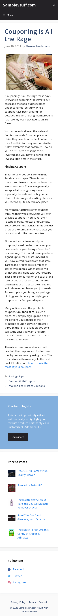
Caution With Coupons (22, 381)
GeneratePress (29, 611)
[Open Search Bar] (53, 5)
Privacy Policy (18, 602)
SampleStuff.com (19, 5)
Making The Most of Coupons (27, 386)
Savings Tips (16, 376)
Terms (32, 602)
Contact (43, 602)
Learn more (18, 436)
